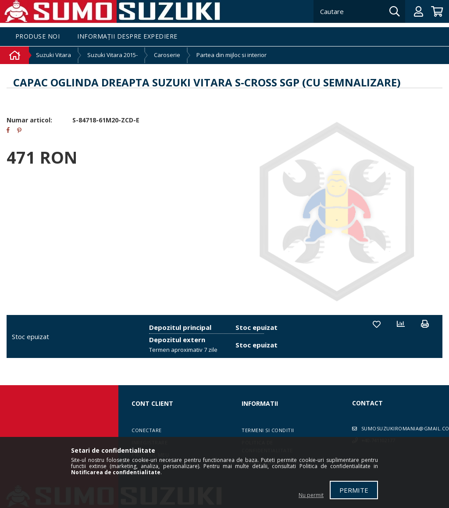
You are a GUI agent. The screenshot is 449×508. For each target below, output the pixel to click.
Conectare (147, 430)
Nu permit (311, 495)
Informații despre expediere (127, 36)
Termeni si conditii (268, 430)
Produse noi (37, 36)
